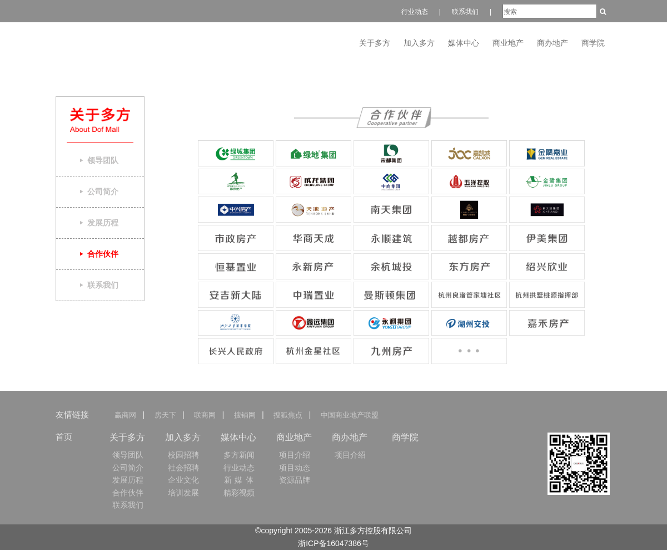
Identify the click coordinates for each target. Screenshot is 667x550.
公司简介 (127, 467)
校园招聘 (183, 454)
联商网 (205, 415)
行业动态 (414, 12)
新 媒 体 (239, 479)
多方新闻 (239, 454)
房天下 (165, 415)
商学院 (593, 42)
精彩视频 (239, 492)
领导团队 (127, 454)
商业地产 (508, 42)
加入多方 (419, 42)
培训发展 (183, 492)
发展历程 (127, 479)
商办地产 (552, 42)
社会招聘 (183, 467)
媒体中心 (463, 42)
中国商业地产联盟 (349, 415)
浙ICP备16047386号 (333, 543)
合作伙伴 (127, 492)
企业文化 (183, 479)
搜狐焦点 (288, 415)
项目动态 (294, 467)
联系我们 (465, 12)
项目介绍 (294, 454)
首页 (64, 436)
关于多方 (374, 42)
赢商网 (127, 415)
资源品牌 (294, 479)
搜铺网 (244, 415)
